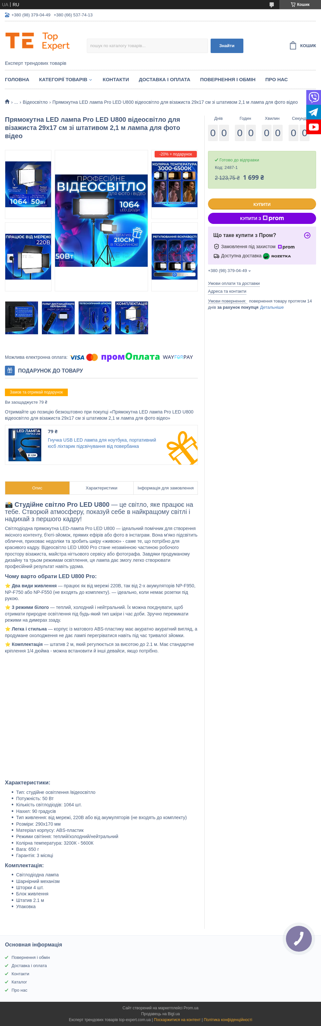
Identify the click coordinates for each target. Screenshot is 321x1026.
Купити (262, 204)
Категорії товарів (63, 79)
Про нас (276, 79)
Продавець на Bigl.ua (160, 1014)
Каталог (19, 982)
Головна (17, 79)
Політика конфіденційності (228, 1019)
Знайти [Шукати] (227, 45)
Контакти (116, 79)
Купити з (262, 218)
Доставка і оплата (164, 79)
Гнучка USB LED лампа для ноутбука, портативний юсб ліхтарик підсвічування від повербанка (102, 443)
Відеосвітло (35, 102)
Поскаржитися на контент (177, 1019)
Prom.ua (191, 1008)
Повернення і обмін (227, 79)
